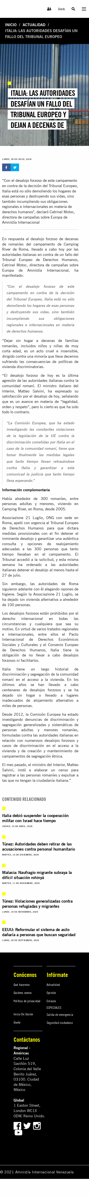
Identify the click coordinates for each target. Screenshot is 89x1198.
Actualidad (34, 25)
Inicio (11, 25)
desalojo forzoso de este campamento (46, 180)
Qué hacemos (22, 984)
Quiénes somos (23, 993)
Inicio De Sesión (23, 1014)
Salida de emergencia (60, 1014)
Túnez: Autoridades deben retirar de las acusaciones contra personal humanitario (38, 846)
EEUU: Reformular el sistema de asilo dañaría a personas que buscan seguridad (38, 932)
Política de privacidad (27, 1001)
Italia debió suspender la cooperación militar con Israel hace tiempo (35, 818)
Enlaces (51, 1001)
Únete (61, 9)
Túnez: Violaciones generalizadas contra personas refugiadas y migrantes (37, 903)
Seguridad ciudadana (60, 1022)
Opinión (51, 993)
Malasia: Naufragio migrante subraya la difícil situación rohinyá (37, 875)
